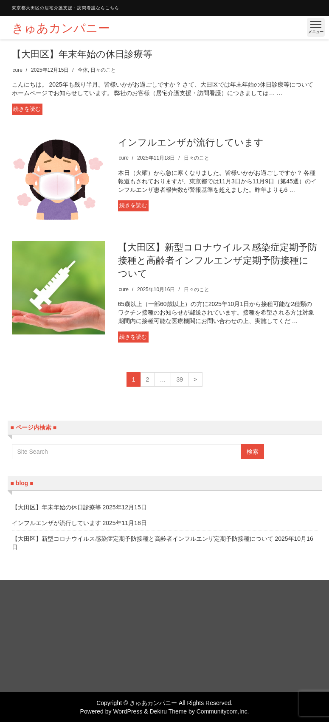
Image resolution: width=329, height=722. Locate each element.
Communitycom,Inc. (223, 711)
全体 (83, 70)
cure (17, 70)
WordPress (127, 711)
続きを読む (27, 109)
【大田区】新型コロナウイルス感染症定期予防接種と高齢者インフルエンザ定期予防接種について (217, 260)
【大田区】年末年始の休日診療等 (82, 54)
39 (179, 379)
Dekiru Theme (168, 711)
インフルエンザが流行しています (191, 142)
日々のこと (103, 70)
